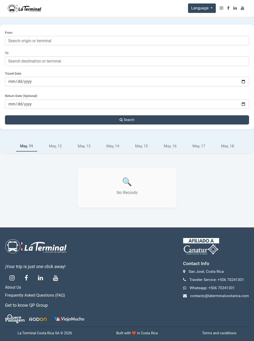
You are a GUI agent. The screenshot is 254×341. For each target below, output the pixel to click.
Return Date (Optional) (21, 96)
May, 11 (26, 146)
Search (127, 120)
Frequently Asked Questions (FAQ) (35, 295)
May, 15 (141, 146)
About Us (13, 287)
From (8, 32)
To (6, 53)
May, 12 (55, 146)
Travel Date (13, 73)
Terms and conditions (219, 333)
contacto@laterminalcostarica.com (219, 296)
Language (200, 8)
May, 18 (227, 146)
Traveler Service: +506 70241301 (216, 280)
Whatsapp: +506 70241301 (212, 288)
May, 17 (198, 146)
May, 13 (84, 146)
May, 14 (112, 146)
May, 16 (170, 146)
